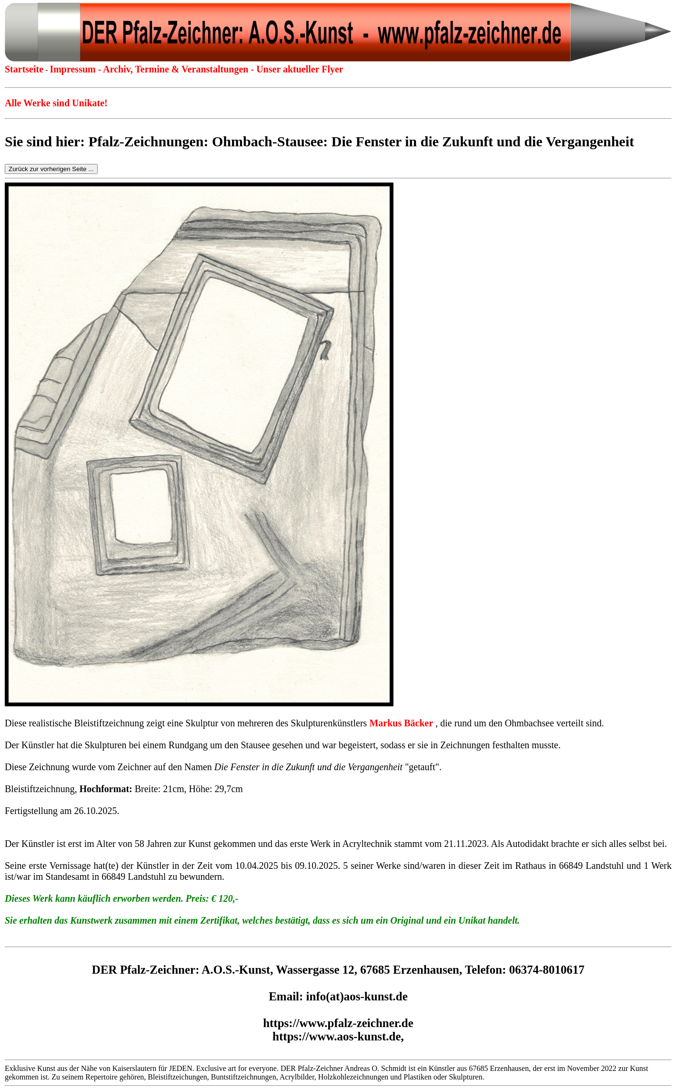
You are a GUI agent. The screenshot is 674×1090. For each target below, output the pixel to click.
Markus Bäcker (401, 723)
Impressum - (76, 69)
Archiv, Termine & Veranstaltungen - (179, 69)
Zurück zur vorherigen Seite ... (51, 169)
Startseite (24, 69)
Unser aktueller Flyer (299, 69)
